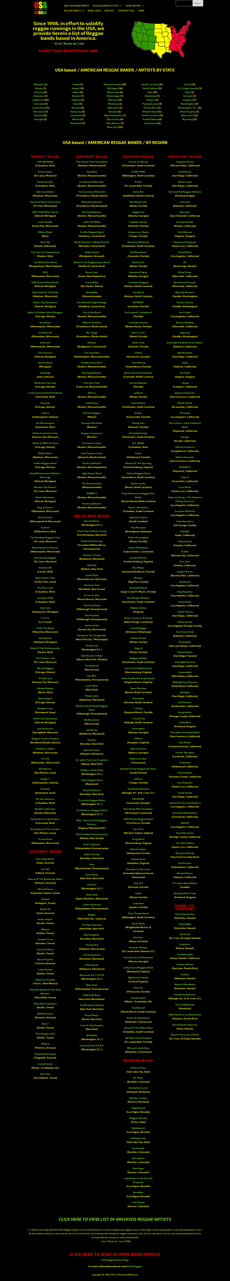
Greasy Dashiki (184, 222)
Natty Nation (45, 453)
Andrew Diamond (185, 392)
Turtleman (185, 762)
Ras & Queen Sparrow (184, 1024)
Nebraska (113, 107)
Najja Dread (138, 1108)
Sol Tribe (45, 1074)
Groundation (185, 772)
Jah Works (92, 729)
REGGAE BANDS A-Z (74, 10)
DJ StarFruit (45, 332)
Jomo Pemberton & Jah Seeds (138, 678)
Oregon (150, 99)
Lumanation (185, 672)
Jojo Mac (92, 675)
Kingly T (45, 778)
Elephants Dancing (91, 541)
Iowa (76, 103)
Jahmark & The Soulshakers (185, 802)
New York (112, 127)
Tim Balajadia (185, 954)
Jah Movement (138, 252)
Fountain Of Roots (185, 511)
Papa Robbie (138, 403)
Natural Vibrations (184, 984)
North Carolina (150, 84)
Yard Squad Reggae (45, 557)
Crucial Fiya (138, 718)
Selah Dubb (138, 923)
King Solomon (45, 507)
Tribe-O (184, 477)
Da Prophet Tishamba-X (138, 312)
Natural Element (92, 322)
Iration (138, 412)
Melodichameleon (91, 201)
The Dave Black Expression (45, 201)
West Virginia (187, 111)
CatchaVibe (91, 282)
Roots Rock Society (45, 382)
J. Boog (185, 382)
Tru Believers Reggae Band (91, 810)
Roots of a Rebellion (138, 1017)
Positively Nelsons (138, 788)
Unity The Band (45, 628)
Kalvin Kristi (92, 625)
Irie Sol (45, 758)
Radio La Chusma (45, 979)
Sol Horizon (184, 863)
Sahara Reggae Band (138, 473)
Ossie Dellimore (92, 790)
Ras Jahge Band (45, 858)
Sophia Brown (185, 571)
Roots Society (45, 181)
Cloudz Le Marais (138, 161)
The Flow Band (91, 605)
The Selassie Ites (185, 914)
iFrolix (138, 181)
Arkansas (38, 96)
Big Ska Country (138, 1098)
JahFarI (138, 778)
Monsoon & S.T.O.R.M (92, 975)
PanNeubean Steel (91, 362)
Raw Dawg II (45, 698)
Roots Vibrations (45, 497)
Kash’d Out (138, 342)
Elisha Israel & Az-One (45, 433)
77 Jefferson (45, 678)
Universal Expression (45, 718)
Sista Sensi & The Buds (45, 292)
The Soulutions (92, 954)
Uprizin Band (45, 362)
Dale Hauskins (185, 521)
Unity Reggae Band (91, 780)
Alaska (39, 88)
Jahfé (138, 893)
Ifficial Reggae (45, 668)
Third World (138, 362)
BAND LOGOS (94, 10)
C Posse (138, 708)
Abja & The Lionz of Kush (185, 1034)
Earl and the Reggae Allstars (185, 191)
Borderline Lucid (138, 1087)
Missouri (113, 99)
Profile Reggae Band (91, 232)
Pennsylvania (150, 103)
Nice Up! (45, 242)
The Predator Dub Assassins (92, 834)
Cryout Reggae (138, 628)
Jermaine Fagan (138, 272)
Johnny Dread (138, 638)
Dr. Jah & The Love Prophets (92, 760)
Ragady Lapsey (138, 222)
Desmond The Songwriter (91, 635)
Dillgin (91, 914)
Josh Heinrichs (45, 728)
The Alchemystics (92, 483)
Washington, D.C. (187, 107)
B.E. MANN (138, 443)
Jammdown (91, 403)
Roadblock (45, 768)
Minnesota (113, 92)
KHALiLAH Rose (91, 995)
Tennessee (150, 123)
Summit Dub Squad (45, 1053)
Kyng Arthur (185, 712)
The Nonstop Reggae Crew (45, 537)
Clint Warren (185, 232)
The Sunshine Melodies (91, 191)
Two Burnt (138, 292)
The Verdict (91, 944)
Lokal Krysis (45, 969)
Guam (76, 84)
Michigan (112, 88)
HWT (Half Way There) (45, 212)
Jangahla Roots (185, 161)
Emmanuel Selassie (185, 242)
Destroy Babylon (91, 463)
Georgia (38, 119)
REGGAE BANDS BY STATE (106, 6)
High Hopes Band (92, 473)
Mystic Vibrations (138, 507)
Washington (188, 103)
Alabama (39, 84)
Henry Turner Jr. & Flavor (138, 618)
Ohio (150, 92)
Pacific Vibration (185, 752)
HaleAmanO (138, 1128)
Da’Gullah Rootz (138, 433)
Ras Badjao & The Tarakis (45, 829)
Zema (138, 453)
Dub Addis (138, 698)
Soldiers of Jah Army (91, 770)
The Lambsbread (185, 1004)
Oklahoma (150, 96)
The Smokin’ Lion (45, 658)
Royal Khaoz (92, 1015)
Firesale (45, 788)
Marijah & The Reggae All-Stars (138, 768)
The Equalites (92, 352)
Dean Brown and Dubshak (138, 957)
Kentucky (75, 111)
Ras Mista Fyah (138, 201)
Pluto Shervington (138, 537)
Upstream (184, 581)
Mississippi (113, 96)
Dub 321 (138, 883)
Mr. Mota (138, 1077)
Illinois (76, 96)
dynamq (91, 565)
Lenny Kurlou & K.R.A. (92, 1045)
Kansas (76, 107)
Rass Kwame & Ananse (45, 547)
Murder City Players (45, 487)
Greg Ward (138, 839)
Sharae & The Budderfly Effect (45, 879)
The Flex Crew (45, 587)
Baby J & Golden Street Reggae (45, 312)
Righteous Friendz (138, 977)
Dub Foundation (45, 191)
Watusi (45, 929)
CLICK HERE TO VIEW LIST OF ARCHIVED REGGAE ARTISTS (115, 1219)
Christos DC (91, 645)
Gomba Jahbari (184, 964)
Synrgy (185, 436)
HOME (141, 10)
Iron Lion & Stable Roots (138, 668)
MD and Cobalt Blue (138, 1048)
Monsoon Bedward (138, 242)
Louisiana (76, 115)
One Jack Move (45, 949)
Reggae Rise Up (138, 1118)
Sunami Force (45, 939)
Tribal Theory (185, 611)
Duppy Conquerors (91, 433)
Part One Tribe (92, 382)
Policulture (138, 1158)
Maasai (138, 577)
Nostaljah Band (138, 587)
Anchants (184, 934)
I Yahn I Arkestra (92, 904)
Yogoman (185, 332)
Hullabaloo (45, 638)
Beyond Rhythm (185, 322)
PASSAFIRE (138, 799)
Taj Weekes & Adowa (92, 1005)
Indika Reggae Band (45, 463)
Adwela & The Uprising (138, 463)
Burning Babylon (91, 212)
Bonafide (138, 1192)
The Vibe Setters (184, 843)
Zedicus (91, 884)
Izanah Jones (45, 1063)
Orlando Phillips (138, 947)
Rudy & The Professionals (45, 648)
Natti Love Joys (138, 758)
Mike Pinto (92, 985)
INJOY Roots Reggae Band (138, 819)
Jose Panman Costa (92, 453)
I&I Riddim (91, 1035)
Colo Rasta (138, 1202)
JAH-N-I (92, 392)
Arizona (38, 92)
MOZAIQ (184, 531)
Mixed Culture (138, 849)
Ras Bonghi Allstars (138, 597)
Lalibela (138, 392)
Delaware (38, 111)
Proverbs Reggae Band (92, 800)
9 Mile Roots (92, 965)
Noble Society (92, 854)
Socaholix (45, 322)
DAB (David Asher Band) (45, 282)
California (37, 99)
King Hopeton (185, 591)
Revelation (138, 728)
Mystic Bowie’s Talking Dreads (91, 242)
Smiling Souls (138, 1138)
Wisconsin (187, 115)
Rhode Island (150, 111)
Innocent (45, 342)
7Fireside (185, 412)
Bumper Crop (45, 708)
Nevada (113, 111)
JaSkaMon (185, 722)
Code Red (138, 903)
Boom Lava (91, 272)
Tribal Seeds (185, 792)
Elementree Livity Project (45, 819)
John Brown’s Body (91, 655)
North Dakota (150, 88)
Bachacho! (138, 262)
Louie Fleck (91, 575)
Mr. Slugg (91, 332)
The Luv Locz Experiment (45, 252)
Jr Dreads (184, 201)
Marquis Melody (185, 853)
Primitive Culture (45, 748)
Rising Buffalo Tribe (185, 893)
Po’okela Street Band (185, 883)
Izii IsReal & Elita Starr (91, 181)
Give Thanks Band (138, 913)
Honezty (45, 403)
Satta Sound (92, 252)
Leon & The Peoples (91, 1025)
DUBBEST (91, 493)
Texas (187, 84)
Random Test (91, 585)
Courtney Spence (138, 322)
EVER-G (138, 738)
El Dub (184, 551)
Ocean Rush (45, 839)
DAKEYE (185, 823)
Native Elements (185, 457)
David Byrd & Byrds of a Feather (185, 342)
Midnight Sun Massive (184, 682)
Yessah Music (92, 521)
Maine (75, 119)
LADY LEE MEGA (91, 222)
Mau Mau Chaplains (45, 1003)
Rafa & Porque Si (184, 447)
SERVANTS (185, 467)
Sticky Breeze (45, 889)
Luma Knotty (45, 222)
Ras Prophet (92, 615)
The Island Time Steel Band (91, 161)
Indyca (45, 412)
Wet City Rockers (184, 292)
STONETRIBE (138, 171)
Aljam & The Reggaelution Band (92, 262)
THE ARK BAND (45, 161)
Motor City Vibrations (45, 302)
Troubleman (92, 665)
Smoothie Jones (185, 832)
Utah (187, 92)
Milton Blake (45, 232)
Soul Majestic (185, 782)
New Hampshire (113, 115)
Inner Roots (91, 874)
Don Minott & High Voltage (92, 302)
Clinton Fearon (184, 302)
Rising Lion (138, 423)
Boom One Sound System (138, 372)
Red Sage (138, 1168)
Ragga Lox (138, 212)
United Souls (138, 859)
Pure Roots (185, 487)
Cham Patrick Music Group (92, 531)
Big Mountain (184, 352)
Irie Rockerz (185, 702)
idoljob (45, 899)
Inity (91, 864)
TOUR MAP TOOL (126, 10)
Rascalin (185, 212)
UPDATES (109, 10)
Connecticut (38, 107)
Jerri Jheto (185, 312)
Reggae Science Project (45, 738)
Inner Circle (138, 332)
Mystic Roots (185, 403)
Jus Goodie (138, 1148)
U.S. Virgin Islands (187, 88)
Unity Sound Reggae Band (138, 967)
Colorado (38, 103)
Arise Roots (184, 601)
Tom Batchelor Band (45, 262)
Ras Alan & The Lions (138, 869)
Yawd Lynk (92, 894)
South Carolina (150, 115)
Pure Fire (138, 829)
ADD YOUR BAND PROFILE (76, 6)
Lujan (185, 362)
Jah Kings (45, 372)
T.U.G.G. (45, 618)
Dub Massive (138, 527)
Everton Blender (138, 382)
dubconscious (138, 748)
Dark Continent (91, 844)
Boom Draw (184, 272)
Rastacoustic (138, 483)
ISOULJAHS (185, 924)
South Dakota (150, 119)
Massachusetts (112, 84)
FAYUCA (45, 1043)
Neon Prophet (45, 959)
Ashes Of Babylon (138, 547)
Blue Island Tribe (45, 577)
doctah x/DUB (45, 597)
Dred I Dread (45, 517)
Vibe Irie (138, 987)
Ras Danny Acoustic (185, 282)
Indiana (76, 99)
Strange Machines (91, 423)
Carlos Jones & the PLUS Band (45, 392)
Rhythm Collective (45, 808)
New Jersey (113, 119)
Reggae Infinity (138, 658)
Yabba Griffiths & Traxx (45, 443)
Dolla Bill (138, 191)
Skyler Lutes (185, 181)
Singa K (138, 648)
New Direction (92, 750)
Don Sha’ (138, 937)
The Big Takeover (92, 924)
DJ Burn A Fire (138, 1067)
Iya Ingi (45, 869)
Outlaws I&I (45, 567)
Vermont (188, 96)
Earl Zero (185, 561)
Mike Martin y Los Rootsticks (185, 1014)
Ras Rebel (185, 742)
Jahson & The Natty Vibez (138, 1027)
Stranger (185, 692)
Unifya (138, 352)
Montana (113, 103)
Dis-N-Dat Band (92, 312)
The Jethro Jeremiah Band (184, 732)
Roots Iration (45, 171)
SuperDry (91, 171)
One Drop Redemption (184, 812)
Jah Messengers (45, 423)
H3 (184, 262)
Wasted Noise (185, 873)
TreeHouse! (138, 1007)
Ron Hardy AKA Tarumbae (138, 808)
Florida (38, 115)
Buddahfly (92, 292)
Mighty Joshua (138, 607)
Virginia (187, 99)
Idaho (76, 92)
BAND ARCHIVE (133, 6)
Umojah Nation (45, 688)
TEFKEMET (138, 302)
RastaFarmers (45, 1013)
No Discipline (91, 719)
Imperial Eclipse (138, 517)
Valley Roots (185, 541)
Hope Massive (138, 688)
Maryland (76, 123)
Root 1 (45, 1023)
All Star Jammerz (45, 799)
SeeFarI (45, 527)
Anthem (91, 342)
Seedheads (184, 171)
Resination (185, 641)
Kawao (185, 974)
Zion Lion (45, 607)
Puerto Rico (150, 107)
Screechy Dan (92, 595)
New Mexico (113, 123)
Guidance (184, 944)
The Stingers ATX (45, 1033)
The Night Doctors (185, 662)
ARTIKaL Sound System (138, 1037)
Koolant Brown (138, 557)
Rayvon (91, 739)
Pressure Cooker (91, 443)
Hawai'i (76, 88)
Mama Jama (91, 695)
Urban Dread (185, 621)
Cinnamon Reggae (138, 282)
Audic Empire (45, 919)
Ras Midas (138, 567)
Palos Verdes (184, 652)
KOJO (45, 272)
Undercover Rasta (138, 232)
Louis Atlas (91, 685)
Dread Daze (185, 252)
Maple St (45, 909)
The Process (45, 352)
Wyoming (187, 119)
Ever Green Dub (185, 631)
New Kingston (92, 934)
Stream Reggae (92, 412)
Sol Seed (185, 372)
